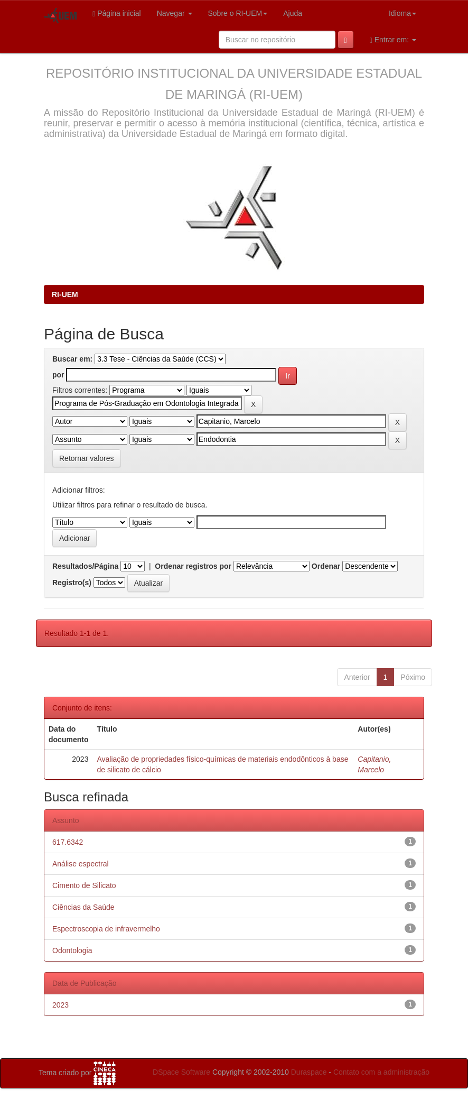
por (58, 375)
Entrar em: (393, 39)
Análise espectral (80, 864)
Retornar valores (86, 458)
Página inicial (116, 13)
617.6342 (67, 842)
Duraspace (309, 1072)
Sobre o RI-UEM (238, 13)
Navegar (174, 13)
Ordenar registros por (193, 566)
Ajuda (292, 13)
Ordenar (326, 566)
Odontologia (72, 950)
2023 (60, 1005)
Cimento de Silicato (84, 885)
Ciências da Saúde (83, 907)
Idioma (402, 13)
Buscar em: (72, 359)
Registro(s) (71, 582)
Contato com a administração (381, 1072)
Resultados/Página (85, 566)
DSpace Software (181, 1072)
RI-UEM (65, 294)
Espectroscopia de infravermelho (106, 929)
